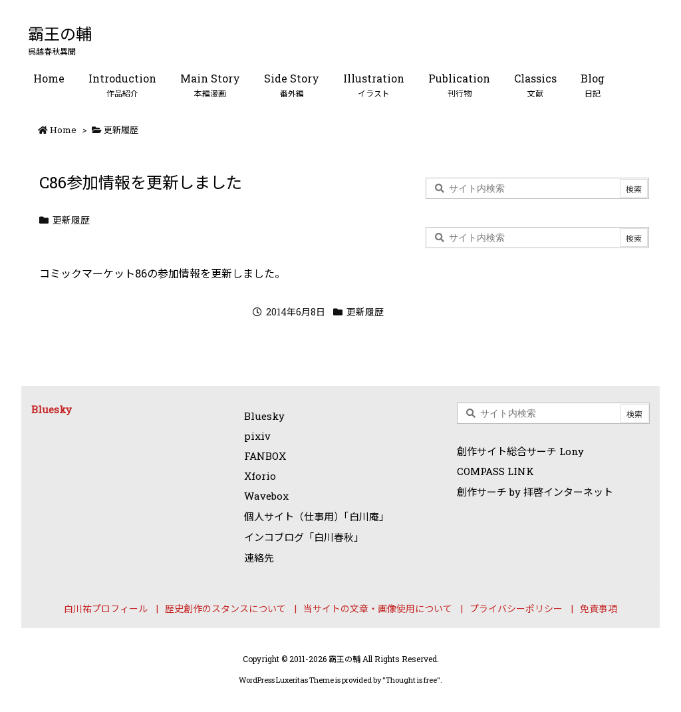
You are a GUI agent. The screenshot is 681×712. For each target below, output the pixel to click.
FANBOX (265, 455)
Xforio (260, 475)
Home (63, 130)
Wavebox (266, 495)
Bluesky (51, 409)
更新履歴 (121, 130)
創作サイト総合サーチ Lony (520, 451)
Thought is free (411, 680)
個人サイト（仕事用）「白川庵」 (316, 516)
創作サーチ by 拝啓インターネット (535, 491)
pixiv (257, 436)
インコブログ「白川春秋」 (304, 537)
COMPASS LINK (495, 471)
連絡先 (259, 557)
